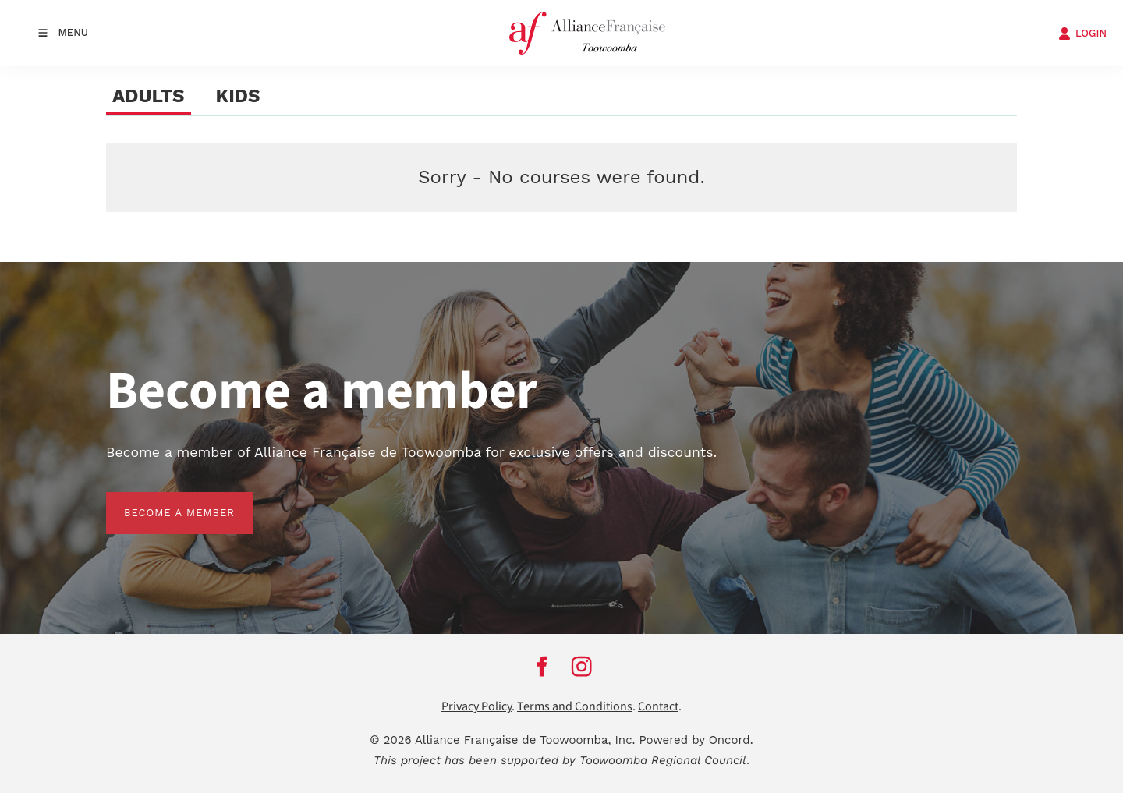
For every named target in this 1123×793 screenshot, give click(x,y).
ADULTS (148, 96)
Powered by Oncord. (696, 740)
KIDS (238, 96)
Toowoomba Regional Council (662, 760)
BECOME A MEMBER (161, 501)
